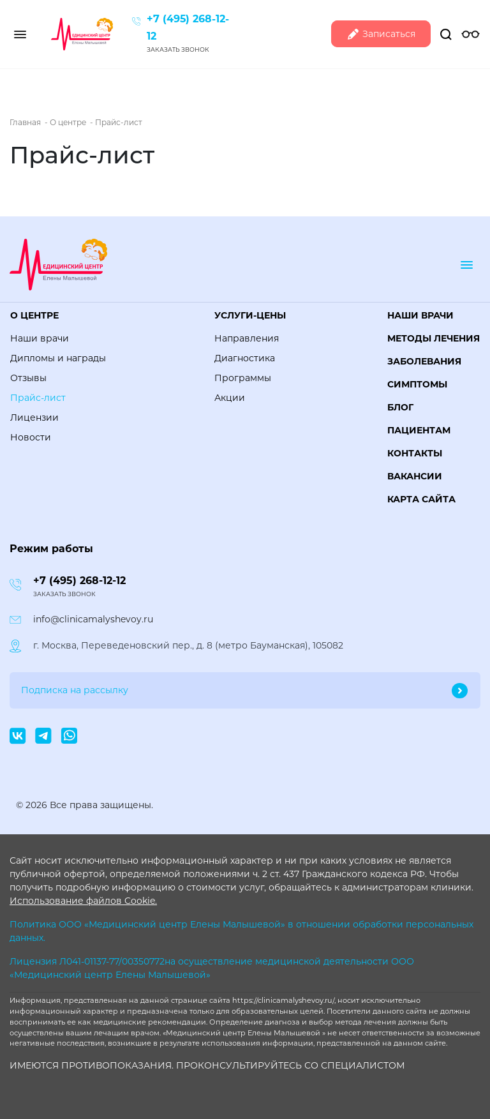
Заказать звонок (178, 49)
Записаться (380, 34)
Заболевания (424, 361)
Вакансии (414, 476)
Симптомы (417, 384)
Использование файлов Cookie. (83, 900)
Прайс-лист (38, 397)
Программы (242, 378)
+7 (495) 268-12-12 (79, 581)
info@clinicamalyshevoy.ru (93, 619)
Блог (400, 407)
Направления (246, 338)
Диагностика (244, 358)
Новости (30, 437)
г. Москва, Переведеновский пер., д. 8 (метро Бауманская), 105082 (188, 645)
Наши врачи (39, 338)
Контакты (414, 453)
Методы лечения (433, 338)
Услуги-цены (250, 315)
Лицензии (34, 417)
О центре (34, 315)
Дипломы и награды (58, 358)
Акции (229, 397)
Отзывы (28, 378)
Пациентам (418, 430)
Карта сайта (421, 499)
